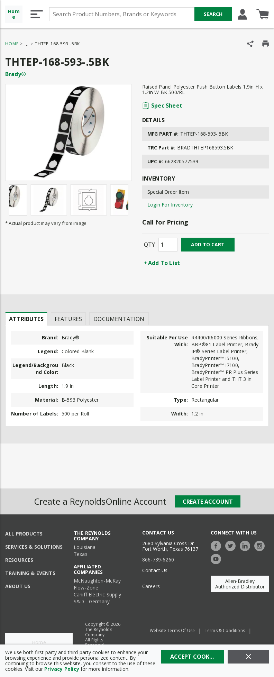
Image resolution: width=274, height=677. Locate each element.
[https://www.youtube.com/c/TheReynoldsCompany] (218, 558)
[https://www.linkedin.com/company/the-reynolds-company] (247, 545)
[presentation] (26, 319)
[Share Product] (250, 43)
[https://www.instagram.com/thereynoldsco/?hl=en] (261, 545)
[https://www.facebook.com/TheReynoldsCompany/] (218, 545)
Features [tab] (68, 318)
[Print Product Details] (265, 43)
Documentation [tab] (118, 318)
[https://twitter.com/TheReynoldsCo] (232, 545)
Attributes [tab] (26, 318)
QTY (149, 244)
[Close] (248, 657)
